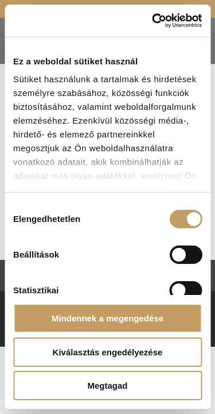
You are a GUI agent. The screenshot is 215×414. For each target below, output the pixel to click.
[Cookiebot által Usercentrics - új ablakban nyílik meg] (153, 20)
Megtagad (107, 385)
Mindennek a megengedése (107, 318)
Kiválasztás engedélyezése (108, 352)
